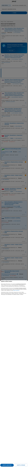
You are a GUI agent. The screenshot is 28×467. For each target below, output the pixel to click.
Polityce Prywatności (16, 290)
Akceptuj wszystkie (7, 465)
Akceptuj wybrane (21, 465)
